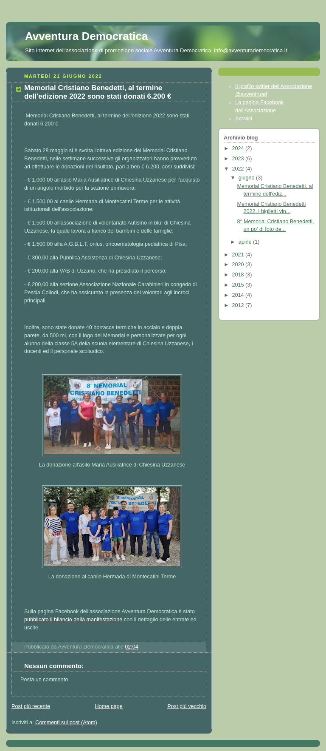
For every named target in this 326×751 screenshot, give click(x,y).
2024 (239, 148)
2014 (239, 295)
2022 (239, 169)
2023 (239, 159)
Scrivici (243, 119)
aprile (246, 242)
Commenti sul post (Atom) (66, 722)
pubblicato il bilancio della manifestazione (73, 620)
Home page (109, 706)
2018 (239, 275)
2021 (239, 255)
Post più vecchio (186, 706)
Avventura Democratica (86, 36)
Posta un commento (44, 680)
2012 (239, 305)
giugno (247, 178)
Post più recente (30, 706)
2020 (239, 264)
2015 (239, 285)
